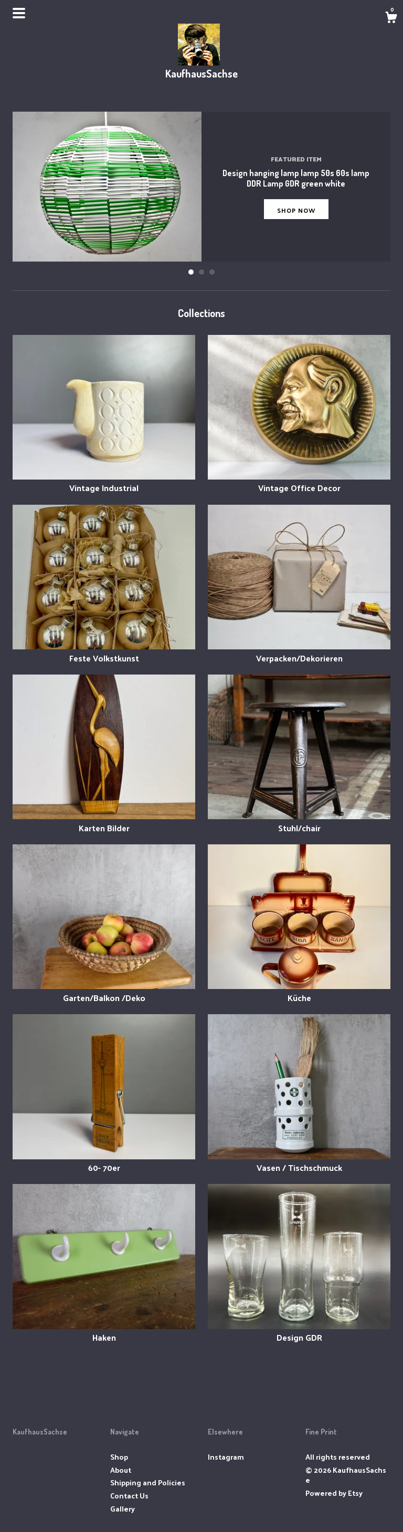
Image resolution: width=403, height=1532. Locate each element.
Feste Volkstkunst (104, 651)
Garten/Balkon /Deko (104, 991)
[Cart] (391, 18)
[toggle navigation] (19, 13)
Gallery (122, 1508)
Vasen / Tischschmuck (299, 1161)
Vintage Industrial (104, 482)
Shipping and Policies (147, 1482)
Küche (299, 991)
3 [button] (212, 272)
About (120, 1469)
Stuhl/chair (299, 821)
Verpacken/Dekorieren (299, 651)
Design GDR (299, 1331)
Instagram (226, 1456)
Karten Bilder (104, 821)
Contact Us (129, 1495)
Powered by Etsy (334, 1493)
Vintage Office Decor (299, 482)
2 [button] (201, 272)
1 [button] (191, 272)
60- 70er (104, 1161)
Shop (119, 1456)
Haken (104, 1331)
